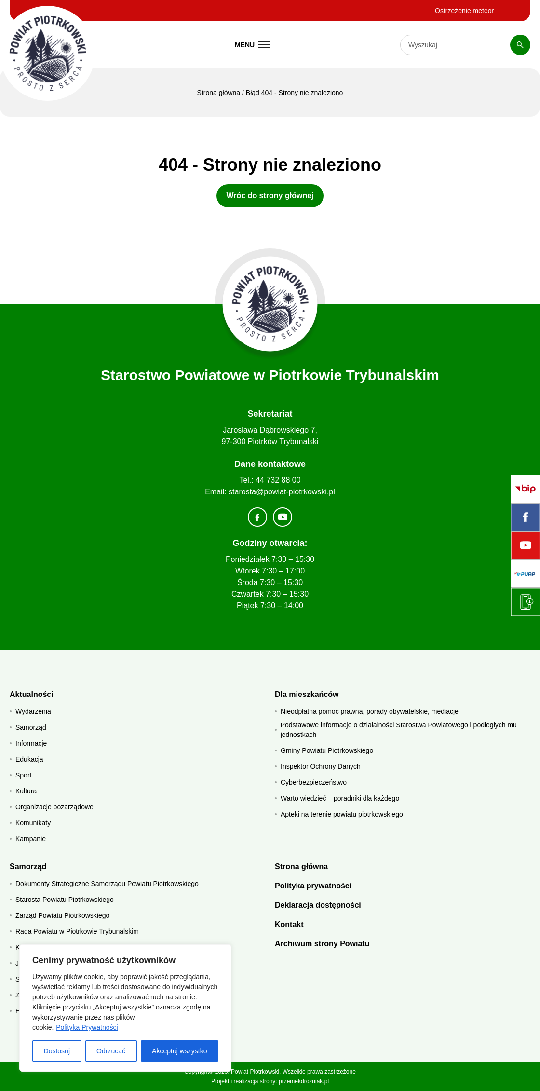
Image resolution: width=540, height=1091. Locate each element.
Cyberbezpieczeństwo (314, 782)
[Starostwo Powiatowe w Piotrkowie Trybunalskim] (47, 53)
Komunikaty (33, 823)
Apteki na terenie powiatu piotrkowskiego (342, 814)
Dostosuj (57, 1051)
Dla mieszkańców (307, 694)
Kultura (26, 791)
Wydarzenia (33, 711)
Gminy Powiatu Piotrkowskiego (327, 750)
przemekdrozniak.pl (304, 1081)
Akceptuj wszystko (179, 1051)
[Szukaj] (520, 45)
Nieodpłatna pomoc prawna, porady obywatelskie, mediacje (370, 711)
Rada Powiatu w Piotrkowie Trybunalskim (77, 931)
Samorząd (30, 727)
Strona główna (219, 92)
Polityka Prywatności (87, 1027)
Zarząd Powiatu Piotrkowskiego (62, 915)
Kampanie (30, 839)
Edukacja (29, 759)
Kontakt (289, 924)
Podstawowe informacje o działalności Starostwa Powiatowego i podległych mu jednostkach (399, 729)
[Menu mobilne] (252, 45)
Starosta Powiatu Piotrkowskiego (64, 899)
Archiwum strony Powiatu (322, 944)
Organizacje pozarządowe (54, 807)
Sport (23, 775)
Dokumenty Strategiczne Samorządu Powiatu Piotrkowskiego (107, 883)
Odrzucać (110, 1051)
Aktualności (32, 694)
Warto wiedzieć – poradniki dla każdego (340, 798)
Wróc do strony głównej (269, 195)
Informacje (31, 743)
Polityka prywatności (313, 886)
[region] (125, 1008)
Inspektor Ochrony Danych (321, 766)
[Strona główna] (270, 304)
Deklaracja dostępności (318, 905)
